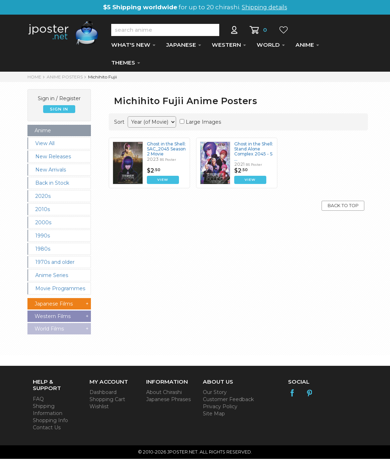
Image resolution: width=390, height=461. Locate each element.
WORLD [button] (271, 46)
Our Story (215, 394)
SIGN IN (59, 111)
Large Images (203, 124)
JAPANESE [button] (183, 46)
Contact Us (47, 429)
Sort (119, 124)
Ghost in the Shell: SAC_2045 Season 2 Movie (166, 151)
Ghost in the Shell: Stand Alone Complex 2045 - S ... (253, 153)
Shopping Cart (107, 401)
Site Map (214, 416)
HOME (34, 79)
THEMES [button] (125, 64)
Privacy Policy (220, 408)
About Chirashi (164, 394)
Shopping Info (50, 422)
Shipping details (264, 7)
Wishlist (99, 408)
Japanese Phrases (168, 401)
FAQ (38, 401)
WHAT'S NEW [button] (133, 46)
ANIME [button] (307, 46)
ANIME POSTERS (65, 79)
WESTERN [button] (229, 46)
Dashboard (103, 394)
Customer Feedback (228, 401)
